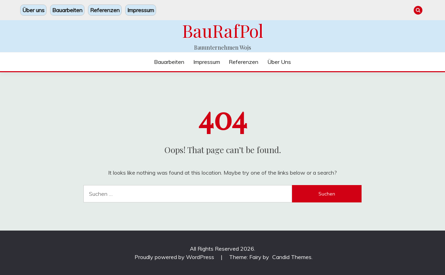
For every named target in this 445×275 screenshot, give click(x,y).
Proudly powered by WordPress (175, 256)
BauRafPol (222, 30)
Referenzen (105, 10)
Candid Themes (292, 256)
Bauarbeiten (67, 10)
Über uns (33, 10)
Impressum (140, 10)
